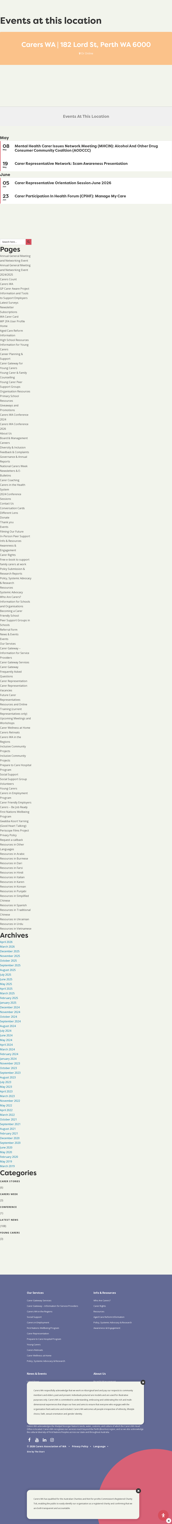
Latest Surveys (9, 302)
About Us (6, 433)
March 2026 (7, 946)
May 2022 (6, 1105)
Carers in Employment (38, 1322)
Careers (5, 443)
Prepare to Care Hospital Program (44, 1338)
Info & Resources (10, 541)
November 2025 (10, 956)
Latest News (9, 1219)
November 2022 (10, 1101)
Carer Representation (13, 681)
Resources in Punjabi (13, 891)
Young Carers (8, 788)
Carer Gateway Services (14, 662)
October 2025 (8, 960)
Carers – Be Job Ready (14, 807)
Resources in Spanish (13, 905)
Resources (6, 587)
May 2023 (6, 1087)
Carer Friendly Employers (15, 802)
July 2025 (5, 974)
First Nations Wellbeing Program (43, 1327)
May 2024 (6, 1040)
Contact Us (7, 503)
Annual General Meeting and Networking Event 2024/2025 (15, 269)
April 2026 (6, 942)
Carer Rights (8, 555)
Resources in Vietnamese (15, 928)
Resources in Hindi (11, 872)
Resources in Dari (11, 863)
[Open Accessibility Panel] (163, 1515)
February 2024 (9, 1054)
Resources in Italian (12, 877)
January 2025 (8, 1002)
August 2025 (8, 970)
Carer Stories (10, 1181)
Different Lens (9, 513)
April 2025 (6, 988)
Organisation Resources (15, 391)
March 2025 (7, 993)
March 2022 (7, 1115)
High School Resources (14, 340)
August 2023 (8, 1077)
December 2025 (10, 951)
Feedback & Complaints (14, 452)
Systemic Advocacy (11, 592)
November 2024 (10, 1012)
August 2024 (8, 1026)
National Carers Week (14, 466)
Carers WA (6, 284)
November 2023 (10, 1063)
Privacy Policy (8, 835)
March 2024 (7, 1049)
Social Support (9, 774)
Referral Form (8, 629)
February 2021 (9, 1133)
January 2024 (8, 1059)
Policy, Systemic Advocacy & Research (46, 1361)
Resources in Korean (13, 886)
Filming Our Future (12, 531)
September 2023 (10, 1073)
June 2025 (6, 979)
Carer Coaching (9, 480)
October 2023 (8, 1068)
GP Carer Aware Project (14, 288)
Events (4, 527)
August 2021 (8, 1129)
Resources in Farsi (11, 868)
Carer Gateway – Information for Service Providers (14, 652)
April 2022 (6, 1110)
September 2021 (10, 1124)
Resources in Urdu (11, 924)
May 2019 (6, 1161)
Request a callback (11, 840)
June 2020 (6, 1147)
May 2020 (6, 1152)
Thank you (7, 522)
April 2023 (6, 1091)
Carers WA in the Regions (39, 1311)
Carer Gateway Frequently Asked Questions (11, 671)
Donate (4, 517)
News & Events (9, 634)
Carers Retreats (10, 732)
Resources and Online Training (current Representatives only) (13, 709)
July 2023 (5, 1082)
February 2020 (9, 1157)
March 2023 (7, 1096)
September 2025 (10, 965)
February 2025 (9, 998)
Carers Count (8, 279)
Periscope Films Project (14, 830)
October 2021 (8, 1119)
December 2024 (10, 1007)
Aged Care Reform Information (109, 1316)
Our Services (8, 643)
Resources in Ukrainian (14, 919)
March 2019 (7, 1166)
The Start (40, 1451)
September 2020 (10, 1143)
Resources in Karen (12, 882)
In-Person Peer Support (15, 536)
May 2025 (6, 984)
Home (4, 326)
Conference (8, 1207)
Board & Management (14, 438)
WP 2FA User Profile (12, 321)
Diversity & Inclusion (13, 447)
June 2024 (6, 1035)
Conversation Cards (12, 508)
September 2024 (10, 1021)
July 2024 (5, 1031)
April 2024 (6, 1045)
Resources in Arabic (12, 854)
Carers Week (9, 1194)
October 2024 (8, 1017)
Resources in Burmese (14, 858)
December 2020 (10, 1138)
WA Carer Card (9, 316)
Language (99, 1446)
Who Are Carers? (10, 597)
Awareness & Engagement (107, 1327)
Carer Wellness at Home (15, 728)
